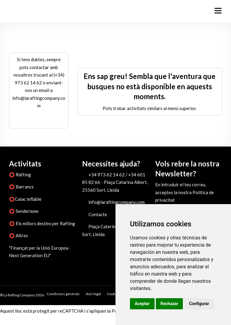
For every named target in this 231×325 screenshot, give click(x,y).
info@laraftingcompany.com (116, 202)
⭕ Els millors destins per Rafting (42, 223)
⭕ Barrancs (21, 186)
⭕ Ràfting (20, 174)
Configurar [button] (199, 303)
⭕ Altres (18, 235)
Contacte (97, 214)
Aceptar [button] (142, 303)
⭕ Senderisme (23, 211)
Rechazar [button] (169, 303)
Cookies (113, 294)
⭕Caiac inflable (25, 199)
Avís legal (93, 294)
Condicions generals (63, 294)
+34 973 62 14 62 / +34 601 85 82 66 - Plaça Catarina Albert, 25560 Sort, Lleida (115, 182)
